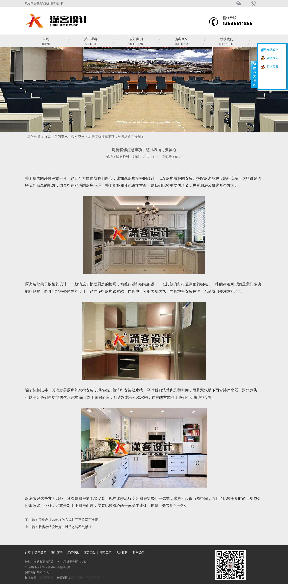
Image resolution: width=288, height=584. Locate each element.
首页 (45, 41)
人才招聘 (122, 552)
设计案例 (136, 41)
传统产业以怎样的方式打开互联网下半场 (68, 520)
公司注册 (76, 577)
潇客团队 (181, 41)
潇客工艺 (105, 552)
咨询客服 (272, 66)
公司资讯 (77, 136)
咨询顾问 (272, 58)
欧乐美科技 (46, 577)
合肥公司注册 (91, 577)
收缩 (254, 74)
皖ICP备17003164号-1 (38, 572)
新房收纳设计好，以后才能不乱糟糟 (65, 527)
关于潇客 (91, 41)
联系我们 (226, 41)
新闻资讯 (61, 136)
